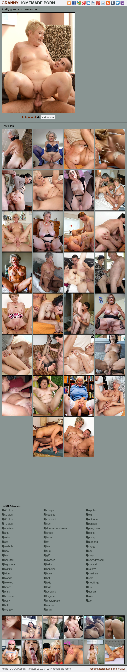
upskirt (91, 591)
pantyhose (93, 528)
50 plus (7, 514)
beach (6, 555)
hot (47, 578)
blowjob (7, 582)
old (89, 514)
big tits (7, 569)
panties (91, 523)
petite (90, 532)
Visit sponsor (48, 117)
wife (89, 596)
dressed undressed (56, 528)
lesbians (50, 591)
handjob (49, 569)
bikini (6, 573)
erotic (48, 532)
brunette (8, 596)
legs (47, 587)
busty (6, 600)
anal (5, 532)
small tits (92, 573)
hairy (48, 564)
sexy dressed (95, 560)
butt (5, 605)
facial (48, 537)
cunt (47, 523)
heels (48, 573)
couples (49, 514)
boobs (6, 587)
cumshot (50, 519)
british (6, 591)
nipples (91, 510)
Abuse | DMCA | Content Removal (19, 668)
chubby (7, 609)
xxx (89, 600)
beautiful (8, 560)
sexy (90, 555)
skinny (91, 569)
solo (89, 578)
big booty (8, 564)
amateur (8, 528)
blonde (7, 578)
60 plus (7, 519)
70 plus (7, 523)
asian (6, 537)
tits (89, 587)
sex (89, 551)
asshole (7, 546)
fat (46, 542)
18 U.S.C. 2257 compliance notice (53, 668)
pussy (90, 537)
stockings (92, 582)
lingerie (49, 596)
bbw (5, 551)
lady (47, 582)
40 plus (7, 510)
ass (5, 542)
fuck (47, 551)
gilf (47, 555)
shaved (91, 564)
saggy (90, 546)
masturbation (52, 600)
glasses (49, 560)
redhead (92, 542)
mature (49, 605)
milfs (48, 609)
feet (47, 546)
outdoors (92, 519)
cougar (49, 510)
